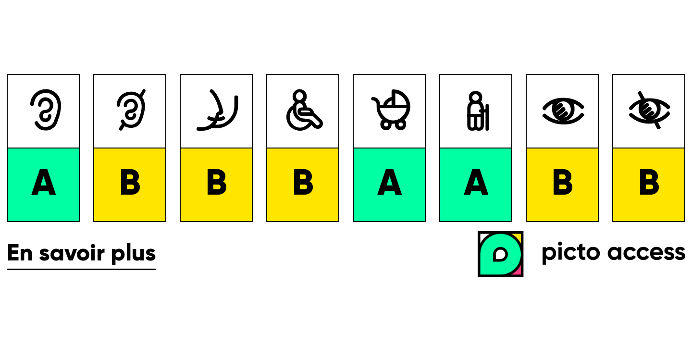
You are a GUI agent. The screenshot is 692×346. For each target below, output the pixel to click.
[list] (346, 148)
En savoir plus (81, 254)
